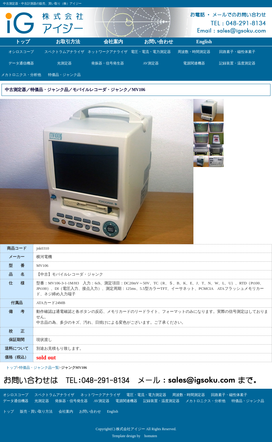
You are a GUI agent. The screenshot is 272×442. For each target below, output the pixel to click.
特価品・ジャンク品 (64, 75)
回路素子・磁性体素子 (237, 52)
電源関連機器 (194, 63)
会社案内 (113, 41)
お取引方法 (68, 41)
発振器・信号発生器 (107, 63)
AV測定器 (151, 63)
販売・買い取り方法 (36, 411)
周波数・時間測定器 (194, 52)
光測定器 (64, 63)
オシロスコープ (21, 52)
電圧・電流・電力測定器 (151, 52)
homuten (150, 436)
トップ (22, 41)
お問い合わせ (158, 41)
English (204, 41)
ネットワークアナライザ (108, 52)
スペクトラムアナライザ (64, 52)
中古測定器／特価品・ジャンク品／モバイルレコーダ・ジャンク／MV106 (75, 89)
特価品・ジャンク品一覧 (39, 367)
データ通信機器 (21, 63)
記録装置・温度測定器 (237, 63)
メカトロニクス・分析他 (21, 75)
